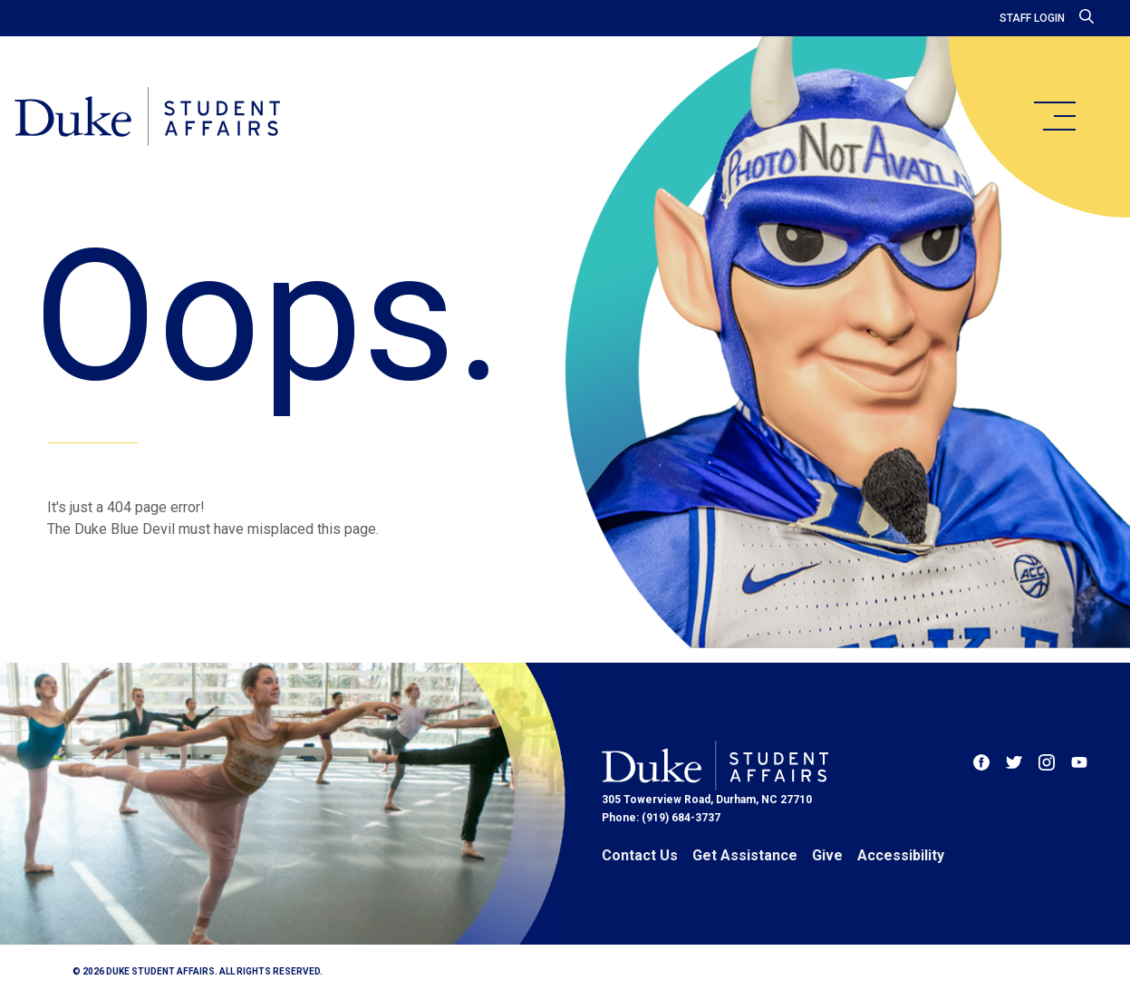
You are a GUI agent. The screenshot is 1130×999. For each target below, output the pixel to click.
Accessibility (900, 855)
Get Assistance (744, 855)
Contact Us (640, 855)
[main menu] (1054, 116)
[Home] (147, 118)
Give (827, 855)
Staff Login (1032, 18)
